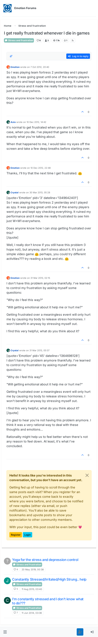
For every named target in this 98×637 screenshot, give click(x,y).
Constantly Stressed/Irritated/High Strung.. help (49, 579)
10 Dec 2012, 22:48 (41, 167)
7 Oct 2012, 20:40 (40, 67)
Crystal (15, 192)
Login (27, 534)
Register (15, 534)
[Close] (87, 475)
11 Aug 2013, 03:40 (32, 589)
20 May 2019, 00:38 (33, 569)
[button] (5, 632)
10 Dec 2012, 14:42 (36, 122)
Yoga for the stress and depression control (45, 560)
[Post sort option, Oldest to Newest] (11, 56)
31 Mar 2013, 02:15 (40, 278)
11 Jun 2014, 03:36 (32, 613)
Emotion (15, 67)
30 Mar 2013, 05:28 (39, 192)
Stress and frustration (19, 40)
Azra (13, 122)
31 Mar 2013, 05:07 (39, 350)
